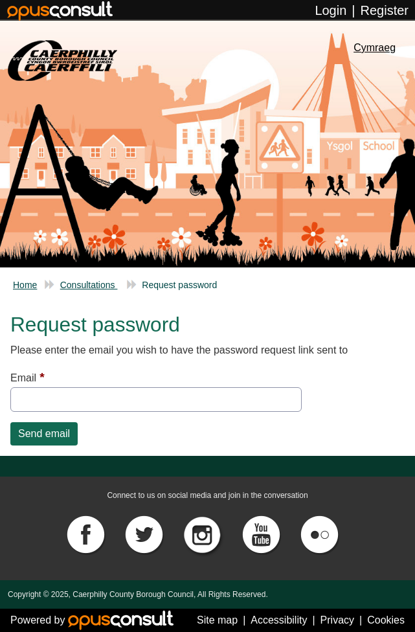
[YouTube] (262, 533)
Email (23, 377)
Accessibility (279, 620)
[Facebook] (87, 533)
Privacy (337, 620)
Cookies (386, 620)
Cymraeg (374, 47)
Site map (217, 620)
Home (25, 285)
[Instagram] (204, 533)
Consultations (89, 285)
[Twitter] (145, 533)
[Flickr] (319, 533)
